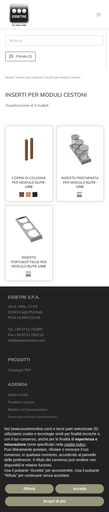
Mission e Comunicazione (27, 409)
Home (9, 77)
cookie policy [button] (74, 444)
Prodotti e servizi (21, 402)
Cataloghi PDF (19, 370)
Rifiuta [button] (29, 489)
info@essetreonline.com (26, 340)
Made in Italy (18, 394)
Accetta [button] (80, 489)
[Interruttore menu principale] (99, 15)
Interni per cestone (29, 77)
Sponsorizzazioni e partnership (32, 417)
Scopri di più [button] (54, 501)
